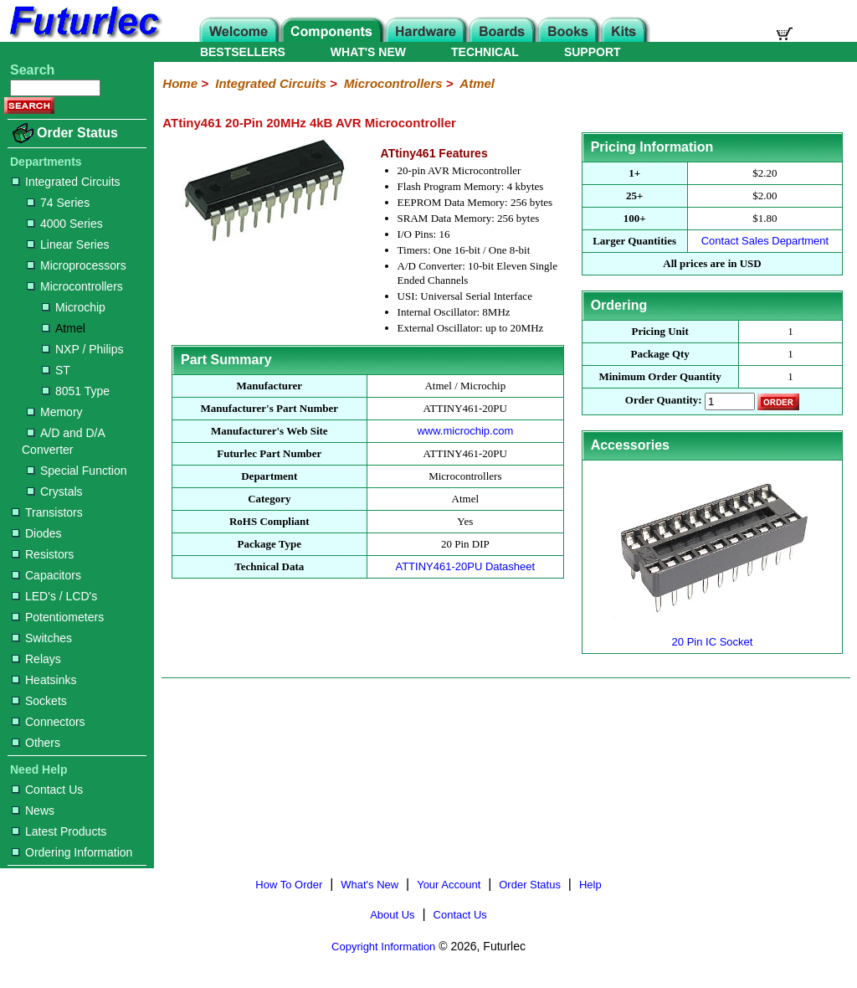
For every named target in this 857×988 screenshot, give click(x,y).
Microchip (73, 307)
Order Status (77, 133)
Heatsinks (44, 680)
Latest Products (59, 831)
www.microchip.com (465, 431)
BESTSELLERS (242, 52)
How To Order (288, 884)
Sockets (39, 701)
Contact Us (47, 789)
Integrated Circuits (66, 181)
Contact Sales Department (765, 240)
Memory (55, 412)
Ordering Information (72, 852)
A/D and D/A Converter (63, 441)
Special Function (77, 470)
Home (180, 83)
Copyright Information (383, 946)
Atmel (63, 328)
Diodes (37, 533)
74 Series (58, 202)
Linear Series (68, 244)
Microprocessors (76, 265)
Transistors (47, 512)
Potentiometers (58, 617)
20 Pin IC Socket (712, 635)
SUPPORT (592, 52)
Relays (36, 659)
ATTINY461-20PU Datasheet (465, 566)
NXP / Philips (82, 349)
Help (590, 884)
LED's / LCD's (54, 596)
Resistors (43, 554)
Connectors (48, 721)
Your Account (448, 884)
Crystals (55, 491)
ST (56, 370)
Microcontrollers (75, 286)
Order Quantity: (663, 400)
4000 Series (65, 223)
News (33, 810)
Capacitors (46, 575)
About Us (392, 914)
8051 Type (76, 391)
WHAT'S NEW (368, 52)
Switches (42, 638)
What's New (369, 884)
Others (36, 742)
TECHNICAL (485, 52)
